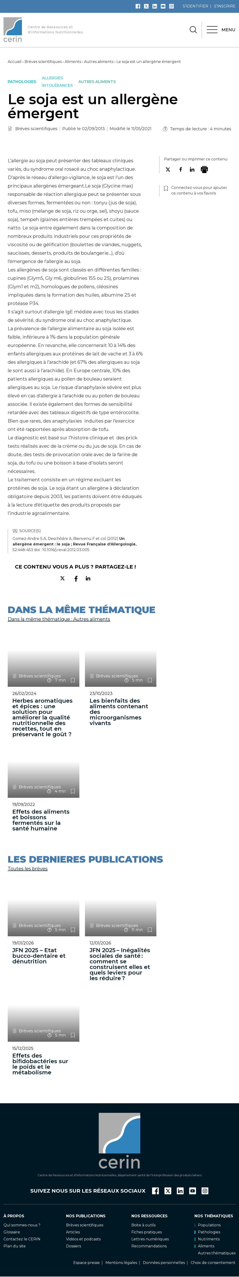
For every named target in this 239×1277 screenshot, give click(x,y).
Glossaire (12, 1232)
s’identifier (195, 6)
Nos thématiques (213, 1216)
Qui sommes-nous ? (22, 1225)
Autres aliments (98, 61)
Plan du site (15, 1246)
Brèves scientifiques (43, 61)
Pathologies (22, 82)
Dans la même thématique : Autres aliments (59, 619)
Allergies (52, 78)
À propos (14, 1216)
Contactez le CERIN (22, 1239)
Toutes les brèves (28, 868)
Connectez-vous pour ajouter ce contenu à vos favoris (73, 680)
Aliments (73, 61)
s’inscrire (224, 6)
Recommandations (149, 1246)
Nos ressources (149, 1216)
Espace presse (86, 1262)
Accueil (14, 61)
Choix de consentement (213, 1262)
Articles (73, 1232)
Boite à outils (143, 1225)
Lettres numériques (150, 1239)
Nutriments (207, 1239)
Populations (207, 1225)
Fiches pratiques (146, 1232)
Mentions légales (121, 1262)
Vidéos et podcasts (83, 1239)
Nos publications (85, 1216)
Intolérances (57, 85)
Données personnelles (164, 1262)
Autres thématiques (216, 1253)
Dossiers (73, 1246)
